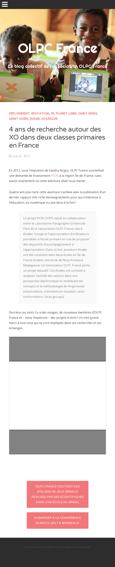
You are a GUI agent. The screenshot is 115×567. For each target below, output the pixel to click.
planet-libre (66, 113)
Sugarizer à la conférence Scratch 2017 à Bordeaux (57, 520)
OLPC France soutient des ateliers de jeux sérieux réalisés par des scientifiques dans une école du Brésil (58, 494)
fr (52, 113)
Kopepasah (84, 547)
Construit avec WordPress (38, 547)
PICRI (55, 176)
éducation (40, 113)
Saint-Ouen (18, 119)
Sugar (35, 119)
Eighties (68, 547)
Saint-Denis (87, 113)
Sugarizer (49, 119)
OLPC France (57, 48)
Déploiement (19, 113)
